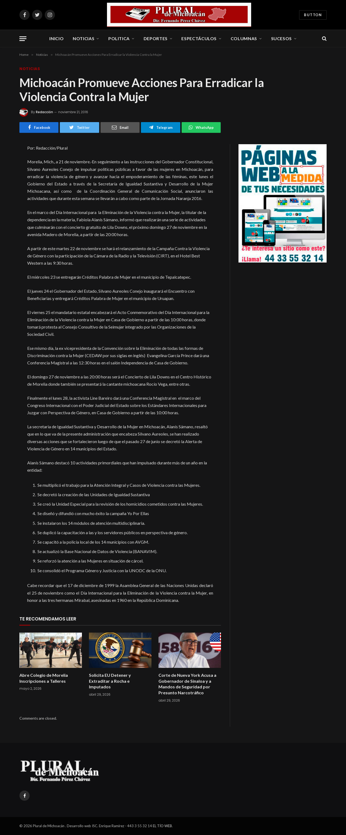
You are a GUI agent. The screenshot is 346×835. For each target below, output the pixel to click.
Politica (119, 38)
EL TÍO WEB (162, 826)
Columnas (244, 38)
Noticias (83, 38)
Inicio (56, 38)
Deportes (156, 38)
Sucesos (281, 38)
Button (313, 15)
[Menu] (22, 39)
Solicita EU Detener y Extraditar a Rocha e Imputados (110, 680)
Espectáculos (199, 38)
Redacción (44, 112)
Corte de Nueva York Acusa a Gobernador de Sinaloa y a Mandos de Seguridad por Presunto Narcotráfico (187, 683)
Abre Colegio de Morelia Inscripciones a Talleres (43, 678)
